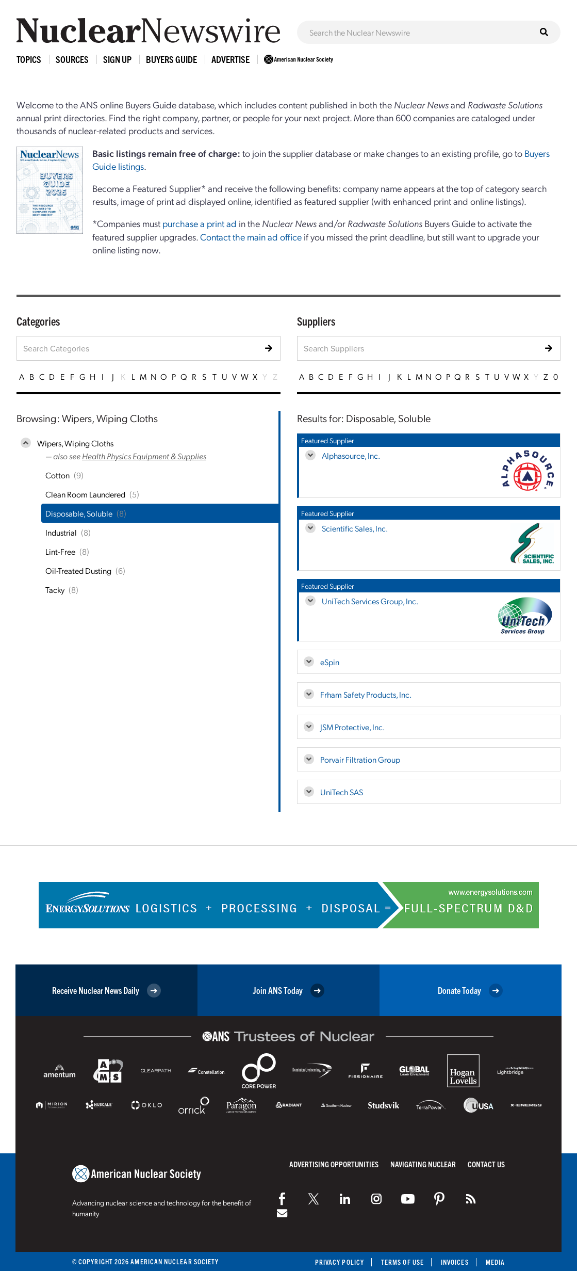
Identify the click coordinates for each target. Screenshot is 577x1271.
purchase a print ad (199, 223)
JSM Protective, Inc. (352, 726)
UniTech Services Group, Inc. (370, 601)
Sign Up (117, 59)
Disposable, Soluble (78, 513)
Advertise (230, 59)
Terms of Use (402, 1262)
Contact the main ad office (251, 237)
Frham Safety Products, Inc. (365, 694)
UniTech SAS (341, 791)
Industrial (61, 532)
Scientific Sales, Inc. (355, 528)
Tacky (54, 589)
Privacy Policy (339, 1262)
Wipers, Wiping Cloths (75, 443)
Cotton (57, 475)
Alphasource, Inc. (351, 455)
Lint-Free (60, 551)
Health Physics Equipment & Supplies (144, 456)
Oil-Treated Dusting (78, 570)
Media (495, 1262)
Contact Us (486, 1164)
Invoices (455, 1262)
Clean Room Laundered (85, 494)
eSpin (329, 661)
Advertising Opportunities (333, 1164)
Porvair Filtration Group (360, 759)
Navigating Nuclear (423, 1164)
